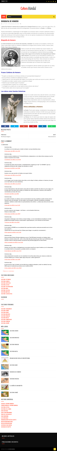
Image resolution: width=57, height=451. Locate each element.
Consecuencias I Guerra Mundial (9, 405)
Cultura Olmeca (5, 281)
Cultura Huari (5, 312)
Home (3, 17)
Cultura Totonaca (6, 279)
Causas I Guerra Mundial (7, 403)
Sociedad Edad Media (6, 425)
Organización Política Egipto (8, 419)
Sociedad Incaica (14, 379)
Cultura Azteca (5, 285)
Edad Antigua (4, 411)
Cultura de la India (6, 409)
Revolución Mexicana (6, 423)
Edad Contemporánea (6, 412)
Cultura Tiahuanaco (6, 309)
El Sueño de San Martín (16, 385)
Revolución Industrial (7, 421)
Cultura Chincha (5, 321)
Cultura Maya (4, 288)
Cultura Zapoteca (6, 283)
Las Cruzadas (4, 418)
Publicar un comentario (8, 271)
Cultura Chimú (5, 310)
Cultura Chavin (14, 331)
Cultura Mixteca (5, 292)
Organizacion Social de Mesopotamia (20, 358)
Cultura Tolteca (5, 290)
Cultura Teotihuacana (7, 286)
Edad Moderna (4, 416)
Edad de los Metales (6, 414)
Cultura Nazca (5, 317)
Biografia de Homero (15, 372)
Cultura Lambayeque (6, 319)
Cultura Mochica (5, 314)
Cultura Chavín (5, 323)
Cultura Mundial (11, 449)
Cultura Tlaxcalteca (6, 293)
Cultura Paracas (5, 316)
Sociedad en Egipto (6, 427)
